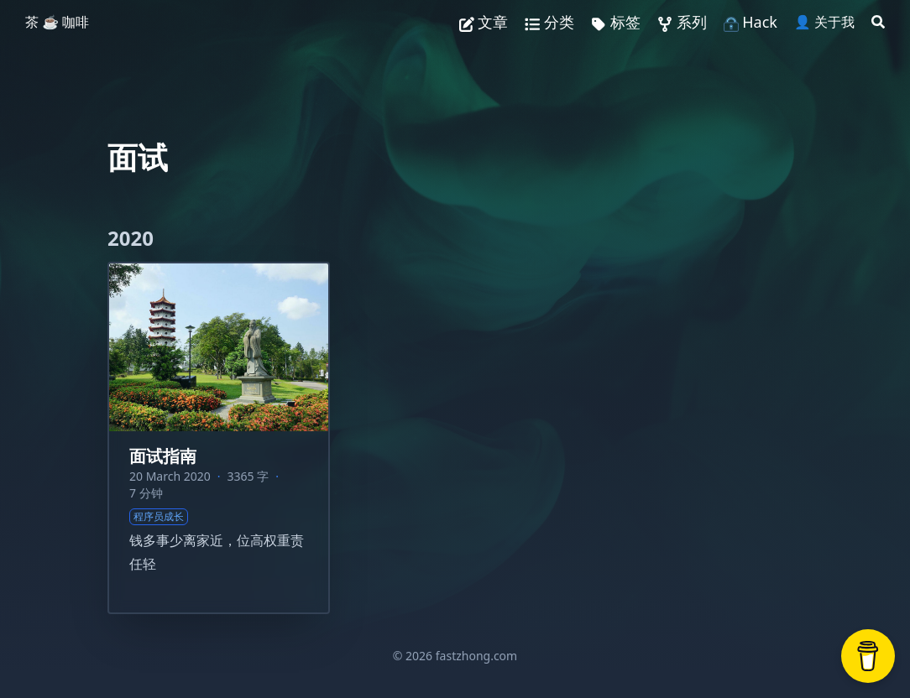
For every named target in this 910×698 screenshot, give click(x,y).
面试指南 (162, 456)
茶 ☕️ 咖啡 (57, 22)
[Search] (878, 22)
